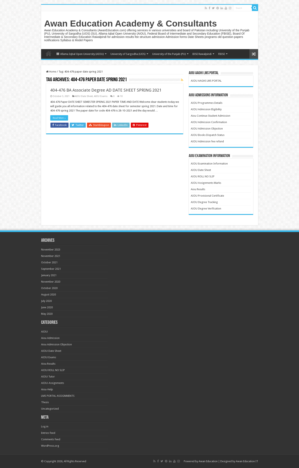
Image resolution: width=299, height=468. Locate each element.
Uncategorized (50, 408)
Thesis (45, 402)
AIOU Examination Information (209, 163)
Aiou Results (198, 189)
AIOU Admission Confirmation (209, 122)
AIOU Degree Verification (206, 208)
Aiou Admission (50, 338)
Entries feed (48, 432)
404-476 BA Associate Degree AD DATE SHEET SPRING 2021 (106, 90)
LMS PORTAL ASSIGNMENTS (58, 395)
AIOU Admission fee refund (207, 141)
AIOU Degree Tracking (204, 202)
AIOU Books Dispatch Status (207, 135)
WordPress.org (50, 445)
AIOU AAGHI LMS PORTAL (206, 80)
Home (48, 53)
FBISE (221, 54)
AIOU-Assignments (52, 383)
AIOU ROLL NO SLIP (202, 176)
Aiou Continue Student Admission (210, 115)
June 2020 (47, 307)
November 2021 (50, 256)
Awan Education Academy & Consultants (130, 23)
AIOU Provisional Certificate (207, 195)
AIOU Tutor (48, 376)
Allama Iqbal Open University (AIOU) (80, 54)
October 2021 (49, 262)
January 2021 (48, 275)
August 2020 (48, 294)
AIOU (44, 331)
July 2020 (46, 300)
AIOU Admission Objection (207, 128)
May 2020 (47, 313)
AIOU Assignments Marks (206, 182)
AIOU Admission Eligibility (206, 109)
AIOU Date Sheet (84, 96)
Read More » (59, 117)
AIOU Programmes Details (206, 102)
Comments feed (50, 439)
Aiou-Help (47, 389)
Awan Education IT (247, 461)
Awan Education (208, 461)
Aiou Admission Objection (56, 344)
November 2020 (50, 281)
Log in (44, 426)
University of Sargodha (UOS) (128, 54)
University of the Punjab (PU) (169, 54)
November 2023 (50, 249)
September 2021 (51, 268)
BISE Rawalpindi (202, 54)
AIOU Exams (101, 96)
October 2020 (49, 288)
